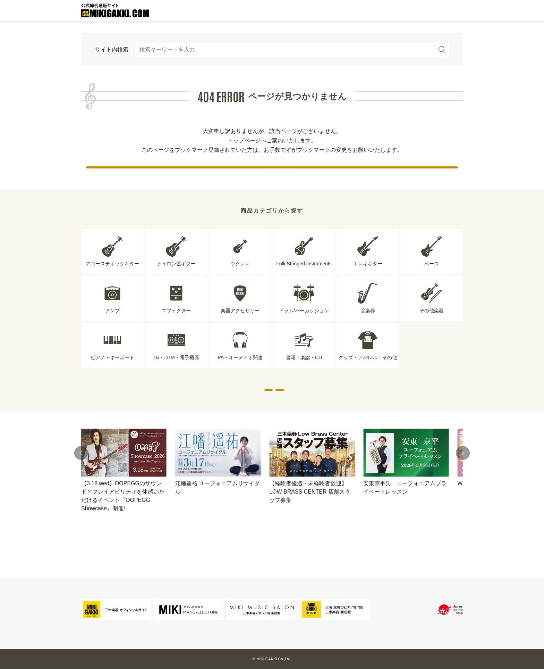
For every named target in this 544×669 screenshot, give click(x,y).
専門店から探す (207, 410)
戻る (272, 173)
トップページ (244, 140)
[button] (81, 480)
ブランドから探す (336, 410)
